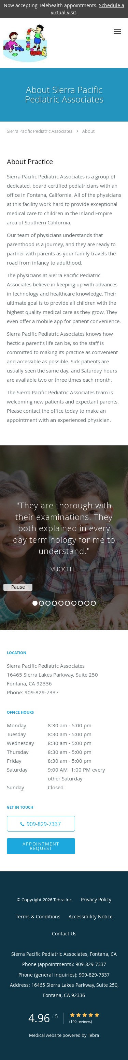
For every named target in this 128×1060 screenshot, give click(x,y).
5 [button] (61, 603)
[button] (117, 31)
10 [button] (93, 603)
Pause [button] (18, 587)
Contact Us (64, 933)
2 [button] (41, 603)
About (88, 131)
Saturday (56, 769)
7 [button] (74, 603)
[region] (64, 530)
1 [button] (35, 603)
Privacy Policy (96, 899)
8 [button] (80, 603)
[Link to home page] (31, 43)
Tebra (93, 1035)
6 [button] (67, 603)
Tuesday (56, 734)
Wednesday (56, 743)
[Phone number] (41, 824)
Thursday (56, 751)
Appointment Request (41, 846)
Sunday (56, 787)
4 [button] (54, 603)
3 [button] (48, 603)
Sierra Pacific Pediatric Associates (39, 131)
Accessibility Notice (91, 916)
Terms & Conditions (38, 916)
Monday (56, 725)
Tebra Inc (62, 900)
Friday (56, 760)
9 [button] (87, 603)
